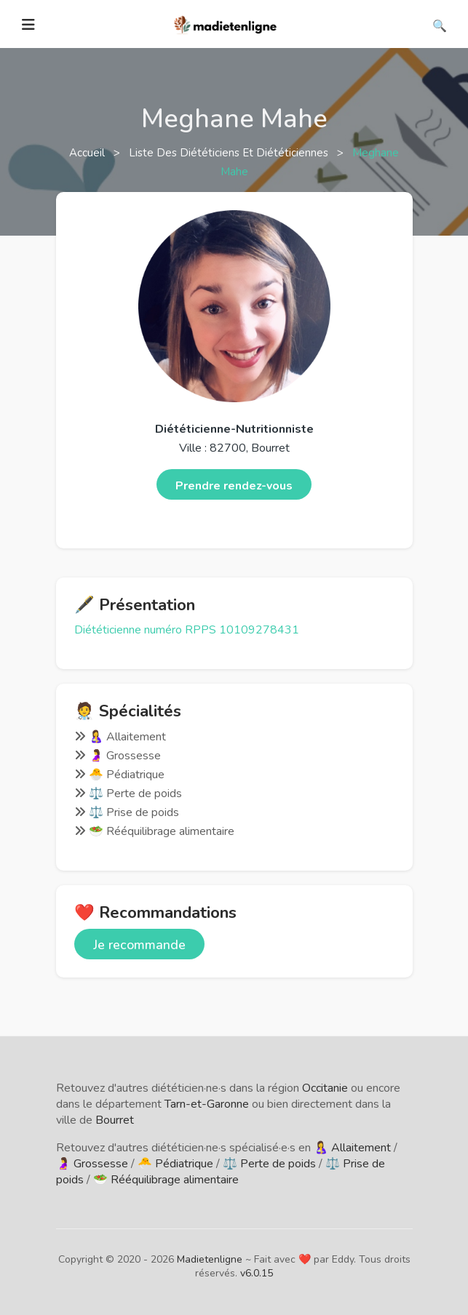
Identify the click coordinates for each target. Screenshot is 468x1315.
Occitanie (325, 1088)
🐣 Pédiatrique (175, 1164)
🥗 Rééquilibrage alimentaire (166, 1180)
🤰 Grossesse (92, 1164)
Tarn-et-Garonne (206, 1104)
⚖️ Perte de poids (269, 1164)
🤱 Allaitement (352, 1148)
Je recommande (139, 945)
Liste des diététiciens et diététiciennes (230, 152)
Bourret (114, 1120)
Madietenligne (209, 1259)
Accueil (88, 152)
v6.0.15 (256, 1273)
